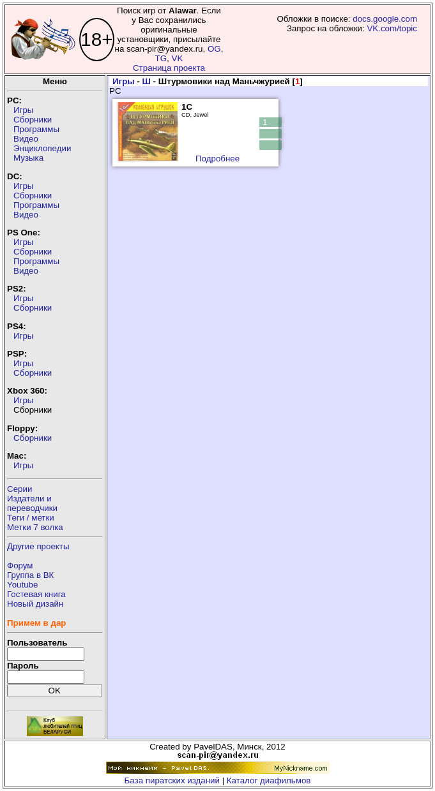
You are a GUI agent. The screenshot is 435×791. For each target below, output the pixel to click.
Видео (25, 139)
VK (177, 58)
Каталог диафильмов (269, 780)
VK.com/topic (392, 28)
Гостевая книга (36, 594)
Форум (20, 565)
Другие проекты (38, 546)
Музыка (28, 158)
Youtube (22, 584)
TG (161, 58)
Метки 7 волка (35, 527)
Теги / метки (30, 517)
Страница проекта (169, 68)
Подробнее (217, 158)
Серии (19, 489)
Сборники (32, 119)
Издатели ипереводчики (32, 503)
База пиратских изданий (172, 780)
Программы (36, 129)
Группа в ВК (30, 575)
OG (214, 49)
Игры (23, 110)
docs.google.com (385, 19)
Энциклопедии (42, 148)
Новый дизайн (35, 604)
